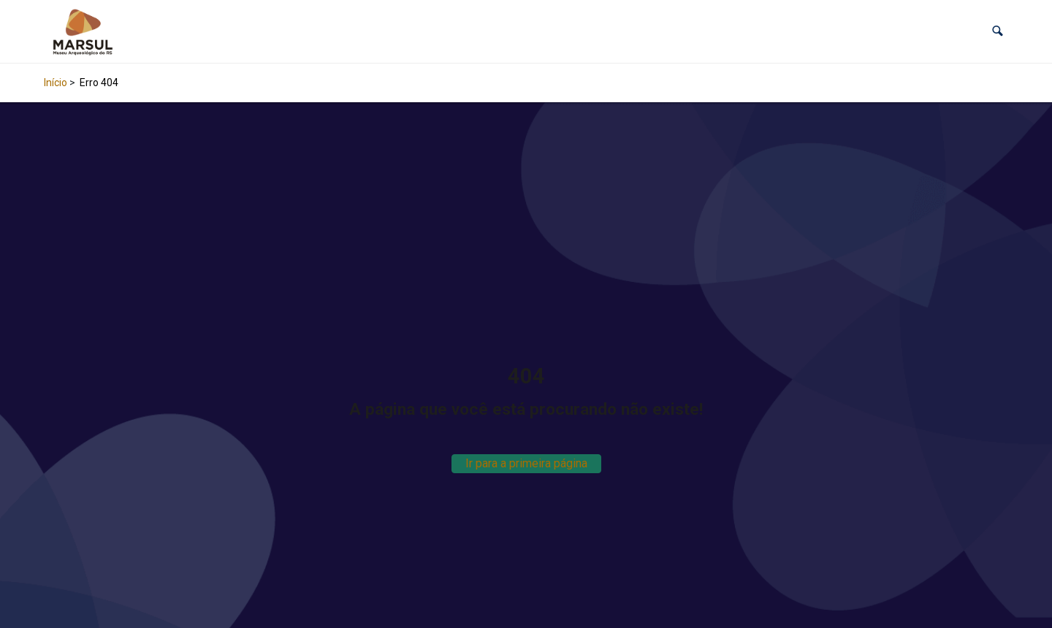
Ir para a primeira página (526, 463)
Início (55, 82)
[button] (997, 31)
